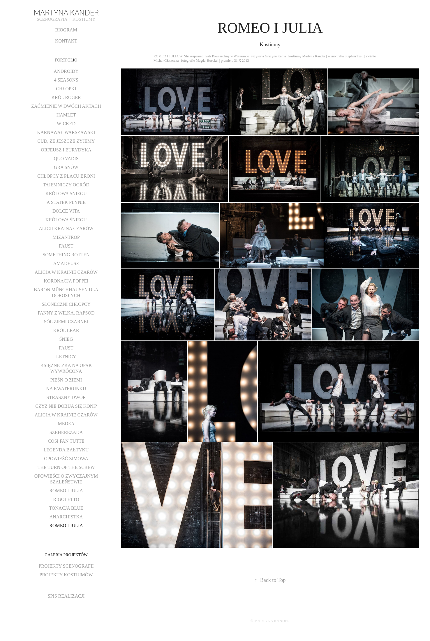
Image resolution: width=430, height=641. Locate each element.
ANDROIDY (66, 71)
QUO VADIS (66, 158)
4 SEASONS (66, 79)
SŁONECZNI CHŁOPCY (66, 304)
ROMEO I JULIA (66, 490)
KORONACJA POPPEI (66, 280)
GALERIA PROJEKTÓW (66, 555)
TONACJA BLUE (66, 508)
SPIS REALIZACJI (66, 596)
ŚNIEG (66, 339)
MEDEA (66, 423)
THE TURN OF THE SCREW (66, 467)
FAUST (66, 245)
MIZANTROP (66, 237)
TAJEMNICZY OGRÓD (66, 184)
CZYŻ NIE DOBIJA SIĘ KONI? (66, 406)
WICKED (66, 123)
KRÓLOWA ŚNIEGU (66, 193)
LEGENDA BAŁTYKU (66, 449)
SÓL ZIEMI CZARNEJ (66, 321)
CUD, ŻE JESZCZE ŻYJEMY (66, 141)
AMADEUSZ (66, 263)
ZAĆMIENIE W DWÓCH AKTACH (66, 106)
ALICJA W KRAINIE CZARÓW (66, 272)
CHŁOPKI (66, 88)
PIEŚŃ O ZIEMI (66, 379)
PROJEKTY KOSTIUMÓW (66, 574)
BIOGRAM (66, 29)
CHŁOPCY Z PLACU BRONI (66, 176)
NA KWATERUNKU (66, 388)
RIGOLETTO (66, 499)
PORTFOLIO (66, 60)
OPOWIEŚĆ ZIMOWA (66, 458)
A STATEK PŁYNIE (66, 202)
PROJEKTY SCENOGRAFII (66, 566)
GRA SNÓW (66, 167)
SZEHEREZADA (66, 432)
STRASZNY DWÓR (66, 397)
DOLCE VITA (66, 211)
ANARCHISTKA (66, 516)
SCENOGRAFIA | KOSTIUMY (66, 19)
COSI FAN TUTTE (66, 441)
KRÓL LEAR (66, 330)
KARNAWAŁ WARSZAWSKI (66, 132)
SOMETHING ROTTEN (66, 254)
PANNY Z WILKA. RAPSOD (66, 312)
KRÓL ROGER (66, 97)
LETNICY (66, 356)
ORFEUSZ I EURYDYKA (66, 149)
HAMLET (66, 114)
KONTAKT (66, 40)
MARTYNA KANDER (66, 12)
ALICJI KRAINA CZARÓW (66, 228)
